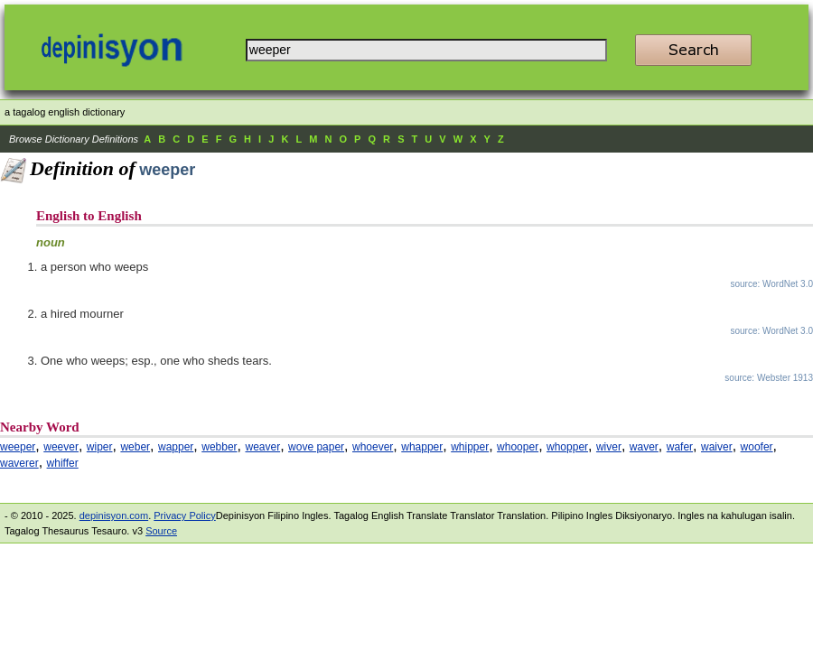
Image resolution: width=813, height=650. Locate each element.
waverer (19, 463)
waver (644, 447)
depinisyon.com (113, 515)
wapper (175, 447)
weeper (17, 447)
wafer (680, 447)
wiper (100, 447)
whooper (517, 447)
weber (135, 447)
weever (61, 447)
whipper (470, 447)
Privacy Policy (184, 515)
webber (219, 447)
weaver (262, 447)
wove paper (316, 447)
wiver (608, 447)
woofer (757, 447)
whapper (422, 447)
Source (161, 530)
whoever (372, 447)
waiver (717, 447)
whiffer (63, 463)
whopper (567, 447)
